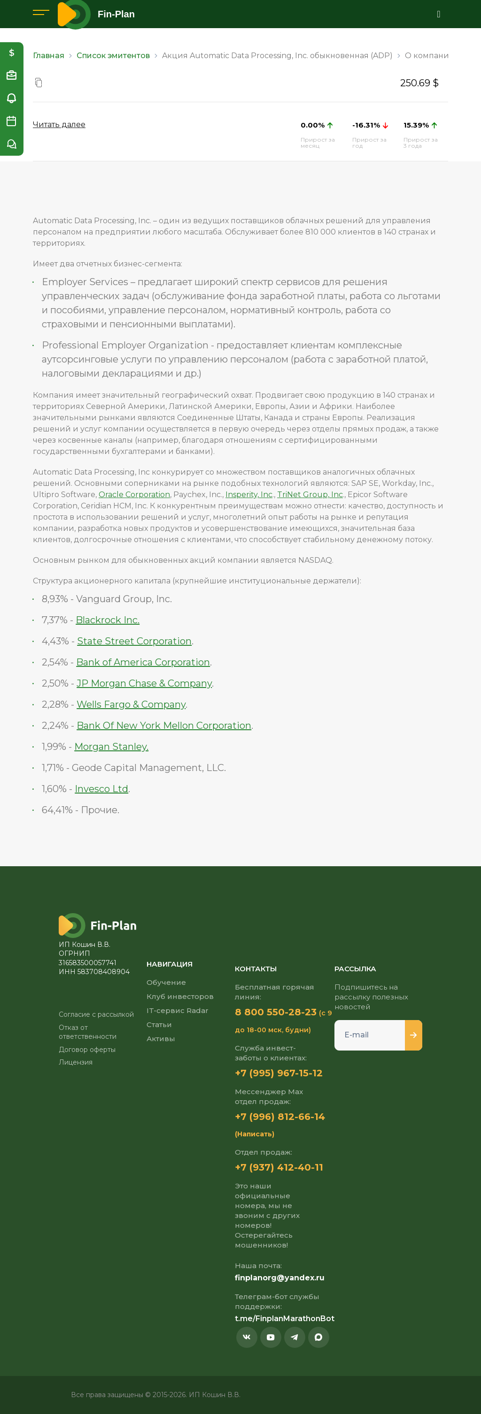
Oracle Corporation (134, 494)
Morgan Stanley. (111, 746)
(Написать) (254, 1134)
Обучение (166, 982)
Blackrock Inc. (108, 620)
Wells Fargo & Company (131, 704)
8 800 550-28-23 (276, 1012)
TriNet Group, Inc (310, 494)
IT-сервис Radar (178, 1010)
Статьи (159, 1024)
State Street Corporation (134, 641)
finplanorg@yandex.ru (280, 1277)
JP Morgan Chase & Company (144, 683)
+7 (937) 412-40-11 (279, 1167)
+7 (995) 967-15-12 (279, 1073)
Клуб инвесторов (180, 996)
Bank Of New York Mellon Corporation (164, 725)
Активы (161, 1038)
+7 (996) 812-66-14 (280, 1116)
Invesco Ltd (101, 788)
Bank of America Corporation (143, 662)
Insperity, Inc (248, 494)
